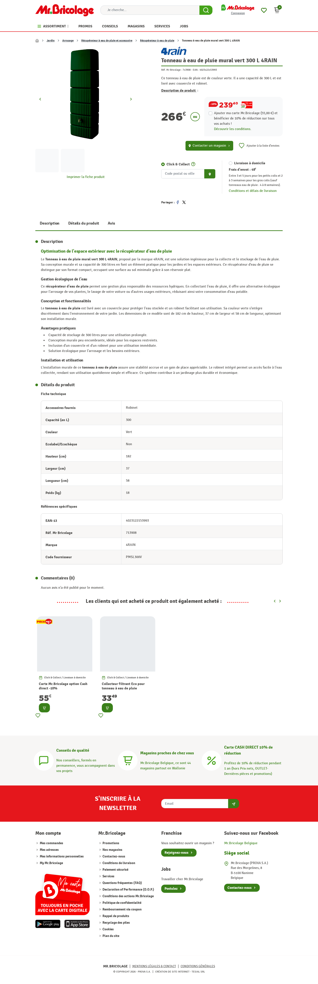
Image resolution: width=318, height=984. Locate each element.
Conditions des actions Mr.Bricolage (128, 896)
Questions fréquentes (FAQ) (122, 883)
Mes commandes (51, 843)
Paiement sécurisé (115, 870)
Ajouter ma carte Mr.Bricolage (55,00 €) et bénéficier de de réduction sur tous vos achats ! (246, 118)
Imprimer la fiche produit (86, 177)
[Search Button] (205, 10)
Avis (111, 223)
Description (49, 223)
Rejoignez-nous (176, 852)
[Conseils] (43, 760)
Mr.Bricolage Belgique (240, 843)
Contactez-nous (113, 856)
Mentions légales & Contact (154, 966)
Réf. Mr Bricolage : (171, 69)
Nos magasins (112, 850)
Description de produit (179, 91)
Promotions (110, 843)
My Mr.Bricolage (51, 863)
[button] (277, 10)
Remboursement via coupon (122, 909)
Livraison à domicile (249, 163)
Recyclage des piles (116, 923)
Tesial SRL (198, 971)
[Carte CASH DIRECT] (211, 760)
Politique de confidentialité (121, 903)
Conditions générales (198, 966)
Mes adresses (49, 850)
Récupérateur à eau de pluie (157, 40)
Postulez (171, 888)
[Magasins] (127, 760)
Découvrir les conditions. (232, 129)
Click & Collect (178, 164)
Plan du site (110, 936)
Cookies (108, 929)
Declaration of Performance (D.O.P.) (128, 889)
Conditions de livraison (118, 863)
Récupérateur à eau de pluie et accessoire (106, 40)
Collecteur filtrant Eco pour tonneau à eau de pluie (123, 686)
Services (108, 876)
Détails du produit (83, 223)
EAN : (196, 69)
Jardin (51, 40)
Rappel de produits (115, 916)
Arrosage (68, 40)
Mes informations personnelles (62, 856)
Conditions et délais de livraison (253, 191)
